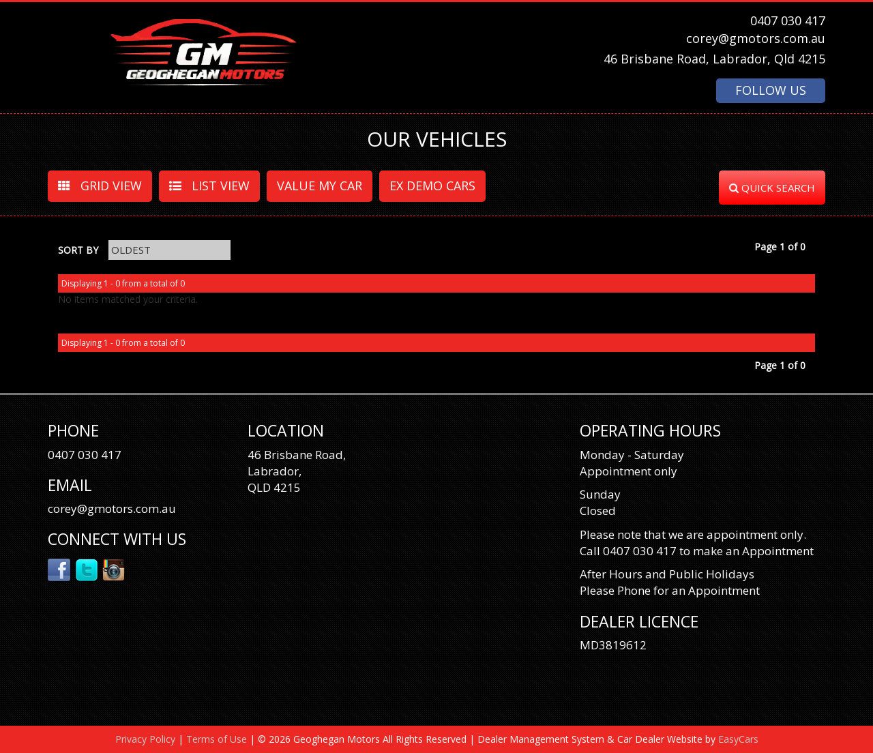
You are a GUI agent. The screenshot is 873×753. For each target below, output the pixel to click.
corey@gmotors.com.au (755, 38)
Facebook (60, 568)
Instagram (114, 568)
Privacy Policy (146, 739)
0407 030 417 (787, 20)
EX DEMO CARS (432, 185)
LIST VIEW (209, 185)
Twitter (87, 568)
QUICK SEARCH (772, 187)
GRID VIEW (100, 185)
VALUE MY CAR (319, 185)
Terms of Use (218, 739)
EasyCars (738, 739)
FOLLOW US (770, 90)
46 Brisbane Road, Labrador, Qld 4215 (714, 58)
